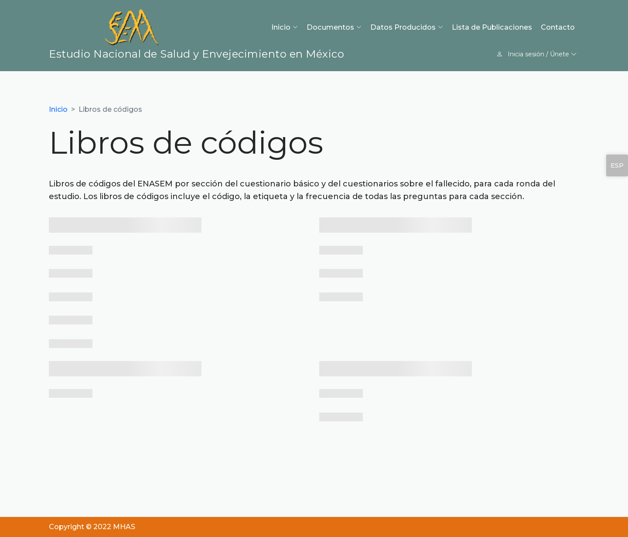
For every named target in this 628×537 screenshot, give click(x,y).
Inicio (58, 109)
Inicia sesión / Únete (536, 54)
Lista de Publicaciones (492, 27)
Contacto (558, 27)
